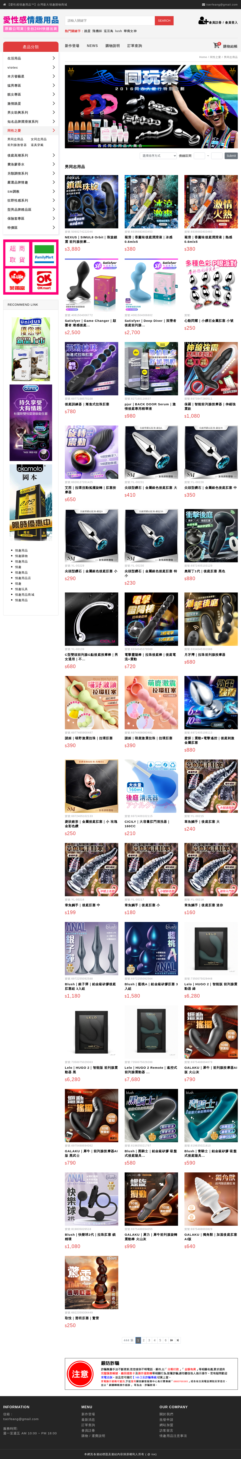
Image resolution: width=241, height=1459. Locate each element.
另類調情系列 (31, 172)
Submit (231, 155)
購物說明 (113, 45)
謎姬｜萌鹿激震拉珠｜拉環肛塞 (149, 737)
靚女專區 (31, 93)
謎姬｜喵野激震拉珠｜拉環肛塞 (89, 737)
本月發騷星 (31, 75)
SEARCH (164, 20)
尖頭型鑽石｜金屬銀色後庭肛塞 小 (91, 570)
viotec (31, 66)
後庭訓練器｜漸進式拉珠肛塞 (87, 403)
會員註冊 (215, 22)
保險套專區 (31, 217)
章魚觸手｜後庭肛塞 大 (202, 821)
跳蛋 (87, 31)
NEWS (92, 45)
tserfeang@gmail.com (222, 4)
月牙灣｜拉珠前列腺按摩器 (204, 654)
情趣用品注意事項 (173, 1435)
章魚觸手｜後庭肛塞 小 (142, 904)
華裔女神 (130, 31)
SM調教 (31, 190)
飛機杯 (97, 31)
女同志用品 (39, 138)
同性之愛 (31, 129)
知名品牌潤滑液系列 (31, 120)
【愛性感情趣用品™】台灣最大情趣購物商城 (37, 4)
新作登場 (72, 45)
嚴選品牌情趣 (31, 181)
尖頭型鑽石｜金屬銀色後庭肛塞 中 (210, 487)
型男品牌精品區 (31, 208)
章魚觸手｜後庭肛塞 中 (82, 904)
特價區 (31, 226)
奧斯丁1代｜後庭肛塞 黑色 (204, 570)
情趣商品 (21, 571)
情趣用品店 (23, 577)
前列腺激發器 (17, 144)
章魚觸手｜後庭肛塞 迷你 (203, 904)
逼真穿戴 (37, 144)
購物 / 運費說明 (93, 1435)
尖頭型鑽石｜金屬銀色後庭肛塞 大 (151, 487)
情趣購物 (21, 555)
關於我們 (166, 1413)
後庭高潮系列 (31, 154)
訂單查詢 (134, 45)
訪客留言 (166, 1429)
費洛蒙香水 (31, 163)
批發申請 (166, 1419)
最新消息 (88, 1419)
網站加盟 (166, 1424)
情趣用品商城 (24, 593)
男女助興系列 (31, 111)
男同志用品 (15, 138)
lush (118, 31)
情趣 (18, 566)
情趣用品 (21, 549)
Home (203, 56)
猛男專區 (31, 84)
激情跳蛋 (31, 102)
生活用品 (31, 57)
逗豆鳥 (108, 31)
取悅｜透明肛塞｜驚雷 (82, 1317)
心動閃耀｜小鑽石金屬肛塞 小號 (209, 320)
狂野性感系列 (31, 199)
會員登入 (231, 22)
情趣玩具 (21, 588)
